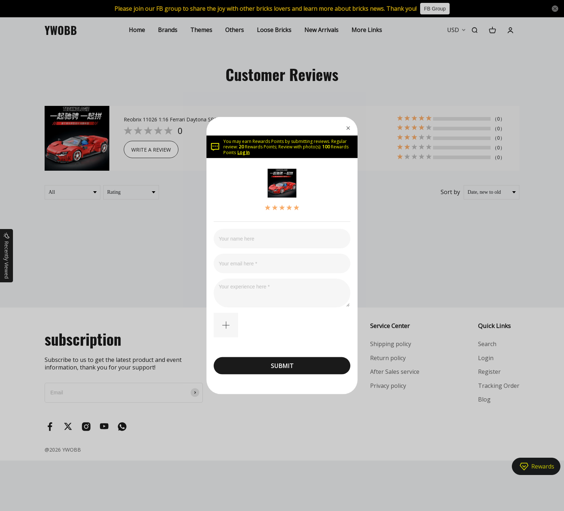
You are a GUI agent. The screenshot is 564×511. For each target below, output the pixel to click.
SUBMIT (282, 365)
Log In (243, 152)
